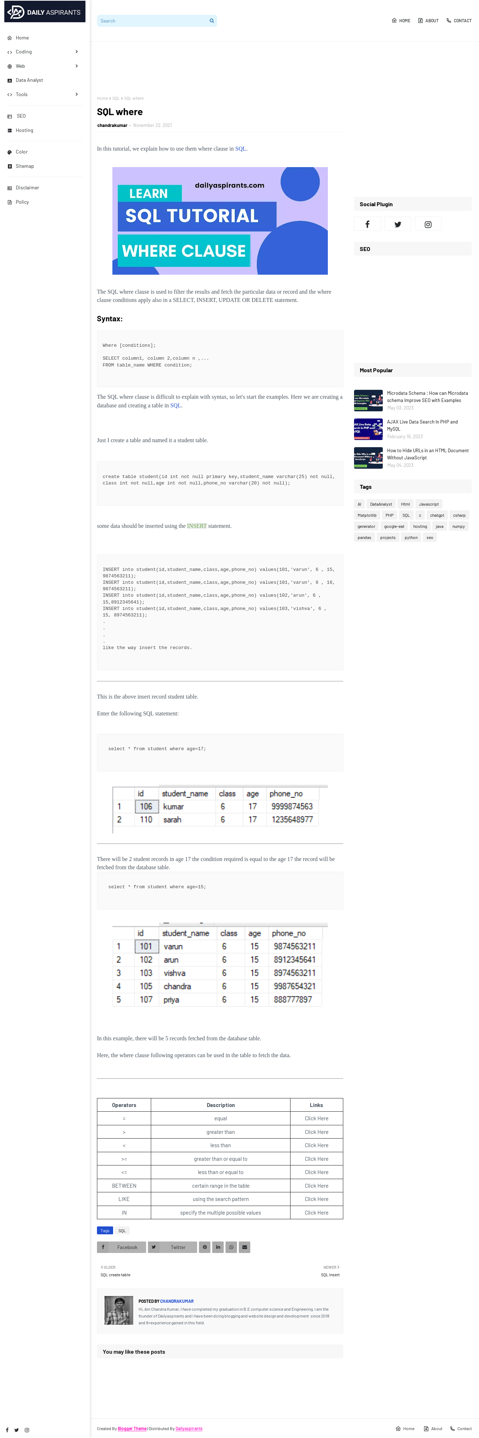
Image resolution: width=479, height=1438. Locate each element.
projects (388, 537)
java (439, 526)
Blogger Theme (132, 1428)
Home (400, 20)
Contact (459, 20)
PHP (390, 514)
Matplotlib (367, 514)
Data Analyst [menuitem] (25, 80)
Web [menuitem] (16, 66)
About (428, 20)
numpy (458, 526)
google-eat (394, 526)
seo (430, 537)
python (411, 537)
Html (405, 503)
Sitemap (20, 166)
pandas (364, 537)
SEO (16, 116)
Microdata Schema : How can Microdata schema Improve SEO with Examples (427, 396)
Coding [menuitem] (19, 51)
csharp (459, 514)
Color (17, 151)
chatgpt (437, 514)
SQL (116, 97)
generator (366, 526)
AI (359, 503)
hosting (420, 526)
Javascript (429, 503)
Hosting (20, 130)
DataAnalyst (381, 503)
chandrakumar (112, 125)
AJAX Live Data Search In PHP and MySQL (422, 425)
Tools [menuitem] (17, 94)
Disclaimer (23, 187)
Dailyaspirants (189, 1428)
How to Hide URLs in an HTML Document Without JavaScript (428, 454)
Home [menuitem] (18, 37)
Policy (18, 202)
